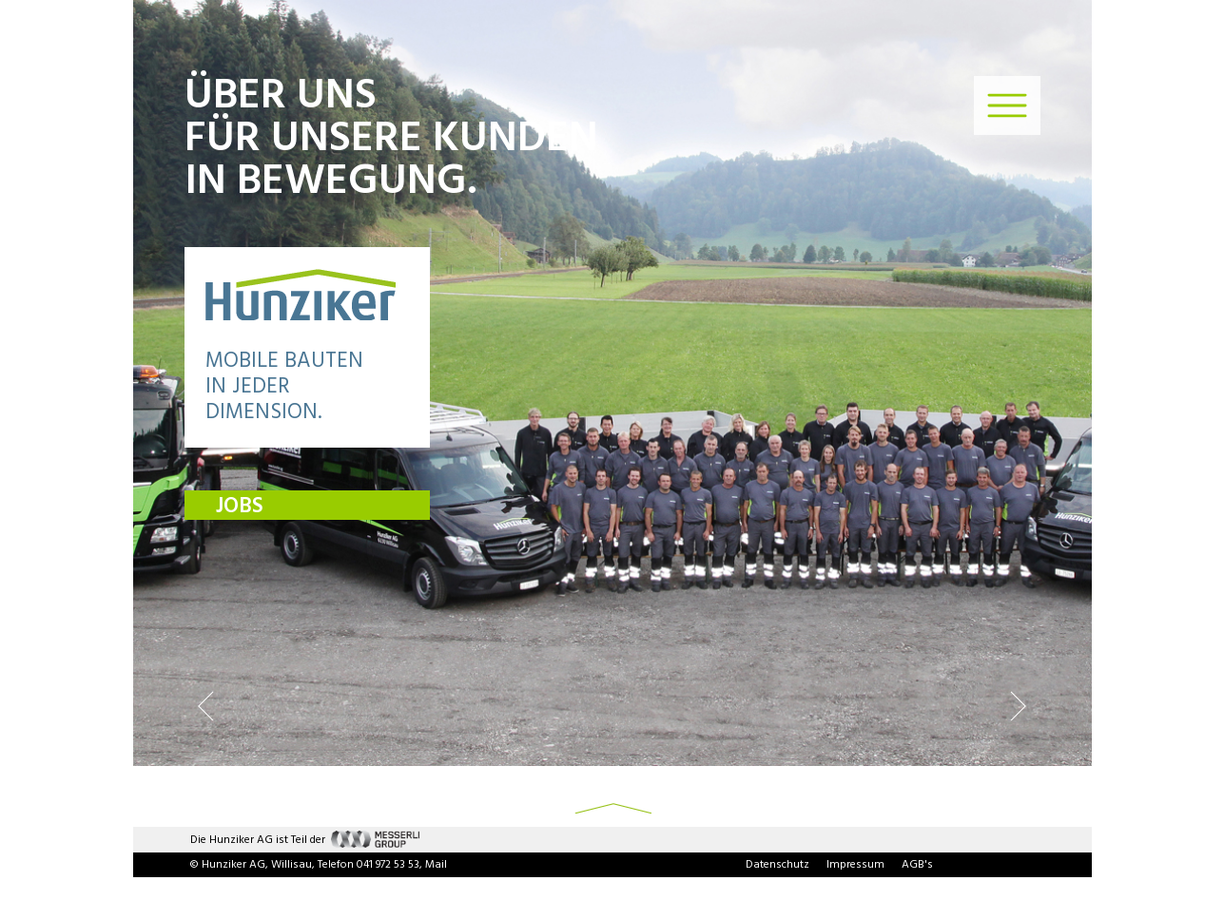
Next (1018, 705)
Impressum (855, 864)
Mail (436, 864)
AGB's (917, 864)
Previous (205, 705)
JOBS (239, 506)
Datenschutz (777, 864)
